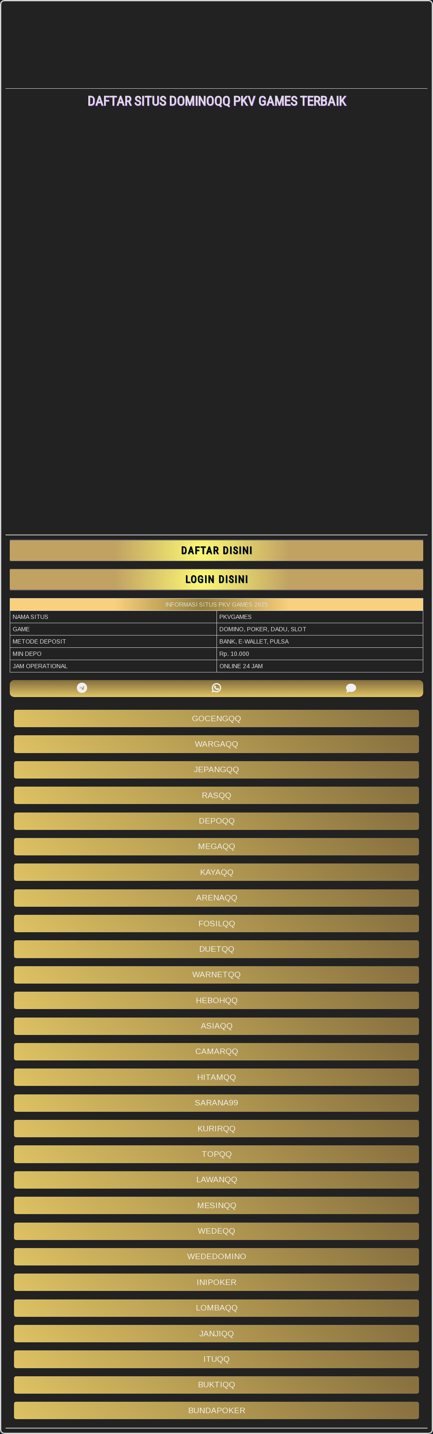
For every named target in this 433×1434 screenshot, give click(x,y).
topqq (217, 1154)
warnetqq (216, 974)
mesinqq (216, 1205)
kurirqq (216, 1128)
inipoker (216, 1282)
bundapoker (216, 1410)
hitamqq (216, 1077)
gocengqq (216, 718)
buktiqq (216, 1384)
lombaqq (217, 1307)
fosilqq (216, 923)
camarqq (216, 1051)
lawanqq (216, 1179)
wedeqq (216, 1230)
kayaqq (216, 872)
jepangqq (216, 769)
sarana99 (216, 1102)
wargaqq (216, 743)
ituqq (216, 1359)
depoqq (217, 820)
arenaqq (216, 897)
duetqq (216, 949)
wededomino (216, 1256)
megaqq (216, 846)
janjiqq (217, 1333)
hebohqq (217, 1000)
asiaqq (217, 1025)
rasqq (216, 795)
